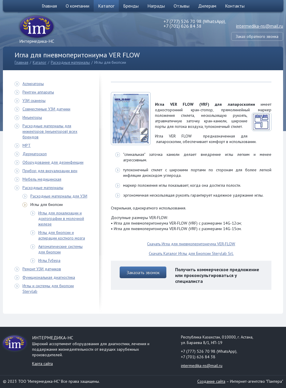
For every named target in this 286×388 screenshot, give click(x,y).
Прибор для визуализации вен (49, 170)
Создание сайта (211, 381)
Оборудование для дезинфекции (52, 162)
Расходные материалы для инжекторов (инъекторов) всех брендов (49, 131)
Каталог (106, 6)
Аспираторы (33, 83)
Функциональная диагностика (48, 277)
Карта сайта (42, 363)
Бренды (131, 6)
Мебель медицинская (41, 179)
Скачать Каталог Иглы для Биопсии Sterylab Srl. (191, 253)
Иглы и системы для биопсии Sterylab (48, 288)
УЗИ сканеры (34, 100)
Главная (49, 6)
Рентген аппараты (38, 92)
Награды (156, 6)
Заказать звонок (143, 272)
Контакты (235, 6)
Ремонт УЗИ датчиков (41, 268)
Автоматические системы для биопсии (60, 249)
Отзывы (181, 6)
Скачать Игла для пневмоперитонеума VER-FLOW (191, 243)
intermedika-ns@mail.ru (259, 26)
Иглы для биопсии (110, 62)
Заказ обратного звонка (257, 36)
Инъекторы (32, 117)
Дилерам (207, 6)
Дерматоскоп (34, 153)
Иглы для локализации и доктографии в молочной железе (61, 218)
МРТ (26, 145)
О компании (77, 6)
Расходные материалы (70, 62)
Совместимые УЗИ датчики (46, 109)
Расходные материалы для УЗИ (58, 196)
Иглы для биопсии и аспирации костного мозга (61, 235)
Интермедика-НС (36, 41)
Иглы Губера (49, 260)
